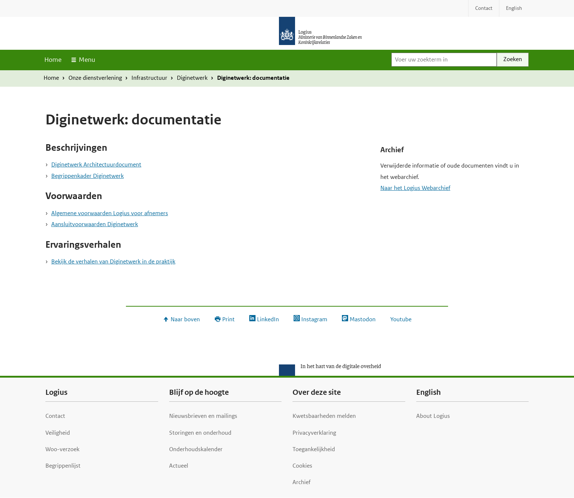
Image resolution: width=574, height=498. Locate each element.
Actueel (178, 465)
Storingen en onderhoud (200, 433)
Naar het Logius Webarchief (415, 188)
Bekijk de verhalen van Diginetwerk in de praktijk (113, 261)
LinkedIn (268, 319)
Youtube (400, 319)
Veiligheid (57, 433)
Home (52, 60)
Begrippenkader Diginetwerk (87, 176)
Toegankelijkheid (313, 449)
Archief (301, 482)
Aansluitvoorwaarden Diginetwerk (94, 224)
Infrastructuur (149, 78)
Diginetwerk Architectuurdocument (96, 164)
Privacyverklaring (314, 433)
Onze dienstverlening (95, 78)
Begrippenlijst (63, 465)
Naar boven (185, 319)
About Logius (433, 416)
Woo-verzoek (62, 449)
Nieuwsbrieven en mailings (203, 416)
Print (228, 319)
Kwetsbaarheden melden (324, 416)
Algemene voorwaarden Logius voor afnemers (109, 213)
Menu (87, 60)
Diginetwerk (192, 78)
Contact (55, 416)
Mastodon (363, 319)
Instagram (314, 319)
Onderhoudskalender (196, 449)
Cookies (302, 465)
